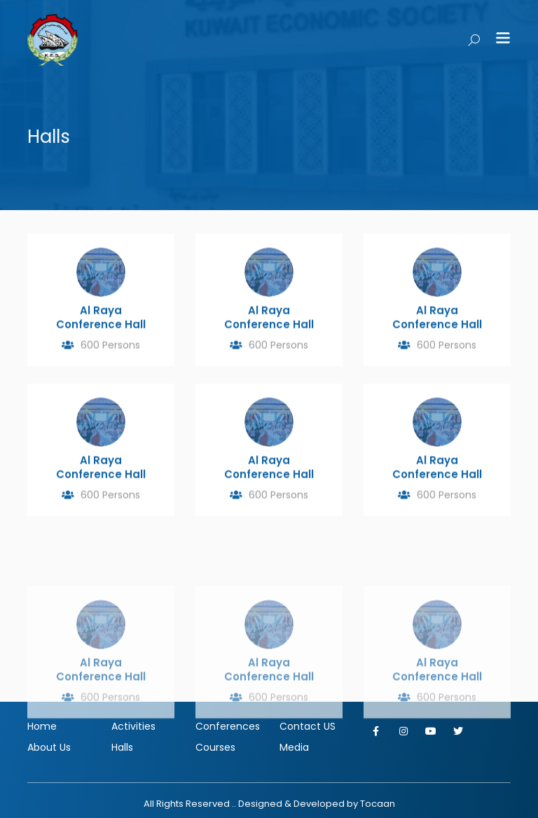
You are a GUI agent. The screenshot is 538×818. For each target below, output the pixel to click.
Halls (122, 747)
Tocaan (377, 803)
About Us (49, 747)
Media (294, 747)
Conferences (226, 726)
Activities (133, 726)
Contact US (308, 726)
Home (42, 726)
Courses (215, 747)
